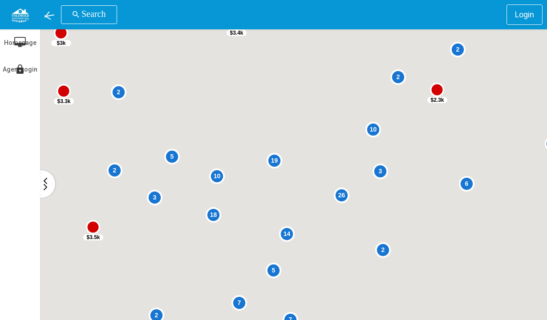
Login (524, 14)
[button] (50, 14)
